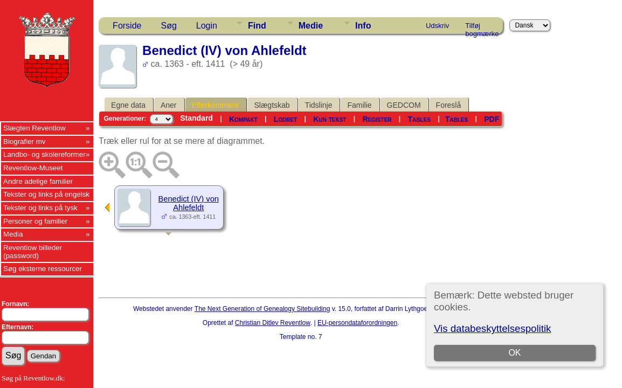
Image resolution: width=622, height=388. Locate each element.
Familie (359, 105)
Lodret (286, 119)
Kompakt (243, 119)
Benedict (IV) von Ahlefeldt (188, 203)
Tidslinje (319, 105)
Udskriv (437, 26)
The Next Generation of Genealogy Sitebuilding (262, 309)
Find (257, 25)
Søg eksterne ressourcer (42, 269)
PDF (491, 119)
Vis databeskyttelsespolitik (492, 328)
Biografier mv (24, 141)
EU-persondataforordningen (357, 323)
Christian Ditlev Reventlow (272, 323)
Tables (419, 119)
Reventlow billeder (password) (32, 252)
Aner (169, 105)
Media (13, 234)
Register (377, 119)
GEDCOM (404, 105)
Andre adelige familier (38, 181)
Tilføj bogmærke (482, 27)
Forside (127, 25)
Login (206, 25)
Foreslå (448, 105)
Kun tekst (329, 119)
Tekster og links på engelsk (46, 194)
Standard (196, 118)
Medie (311, 25)
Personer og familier (35, 221)
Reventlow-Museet (33, 168)
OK (515, 352)
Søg (168, 25)
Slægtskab (271, 105)
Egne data (128, 105)
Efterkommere (215, 105)
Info (363, 25)
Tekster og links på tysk (40, 208)
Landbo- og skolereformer (44, 154)
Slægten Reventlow (34, 128)
